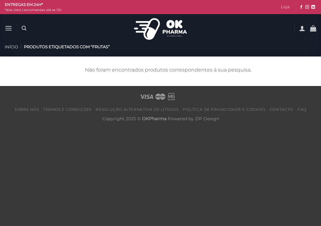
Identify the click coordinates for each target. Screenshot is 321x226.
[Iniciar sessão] (302, 28)
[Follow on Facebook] (301, 7)
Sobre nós (26, 109)
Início (11, 47)
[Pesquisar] (24, 28)
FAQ (302, 109)
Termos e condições (67, 109)
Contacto (281, 109)
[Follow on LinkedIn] (313, 7)
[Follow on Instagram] (307, 7)
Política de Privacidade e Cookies (224, 109)
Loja (285, 6)
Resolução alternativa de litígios (137, 109)
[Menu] (8, 28)
